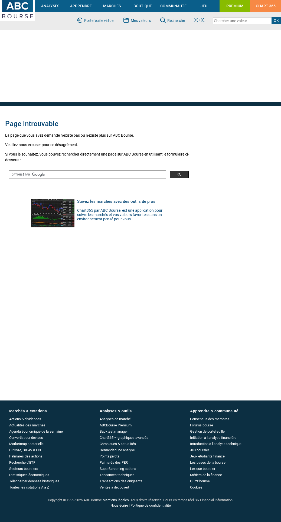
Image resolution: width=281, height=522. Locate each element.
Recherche (176, 20)
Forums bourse (201, 425)
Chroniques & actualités (118, 444)
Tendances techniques (117, 475)
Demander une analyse (117, 450)
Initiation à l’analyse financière (213, 438)
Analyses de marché (115, 419)
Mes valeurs (141, 20)
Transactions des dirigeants (121, 481)
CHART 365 (266, 6)
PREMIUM (234, 6)
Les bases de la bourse (208, 462)
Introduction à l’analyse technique (215, 444)
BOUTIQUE (142, 6)
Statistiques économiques (29, 475)
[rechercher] (87, 174)
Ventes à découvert (114, 487)
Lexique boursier (202, 469)
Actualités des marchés (27, 425)
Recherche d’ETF (22, 462)
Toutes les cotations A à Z (29, 487)
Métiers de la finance (206, 475)
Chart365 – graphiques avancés (124, 438)
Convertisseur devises (26, 438)
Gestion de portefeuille (207, 431)
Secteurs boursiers (23, 469)
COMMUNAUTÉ (173, 6)
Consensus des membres (209, 419)
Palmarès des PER (114, 462)
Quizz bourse (200, 481)
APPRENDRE (81, 6)
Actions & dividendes (25, 419)
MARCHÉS (112, 6)
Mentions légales (116, 500)
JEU (204, 6)
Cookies (196, 487)
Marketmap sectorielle (26, 444)
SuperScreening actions (118, 469)
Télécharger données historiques (34, 481)
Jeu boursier (199, 450)
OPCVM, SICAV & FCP (25, 450)
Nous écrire (119, 505)
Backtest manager (114, 431)
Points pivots (109, 456)
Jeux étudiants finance (207, 456)
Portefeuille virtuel (99, 20)
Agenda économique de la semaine (36, 431)
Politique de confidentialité (150, 505)
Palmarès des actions (26, 456)
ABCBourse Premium (116, 425)
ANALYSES (50, 6)
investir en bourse (15, 2)
